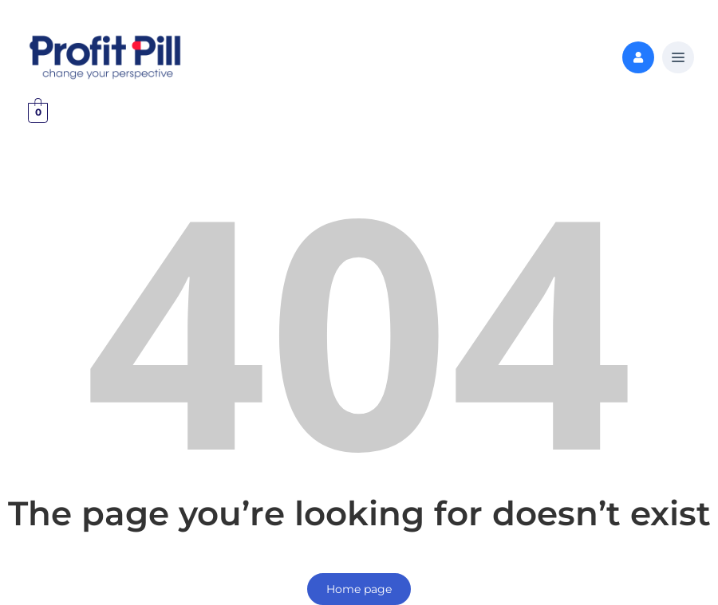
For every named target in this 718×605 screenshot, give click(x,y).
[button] (678, 58)
